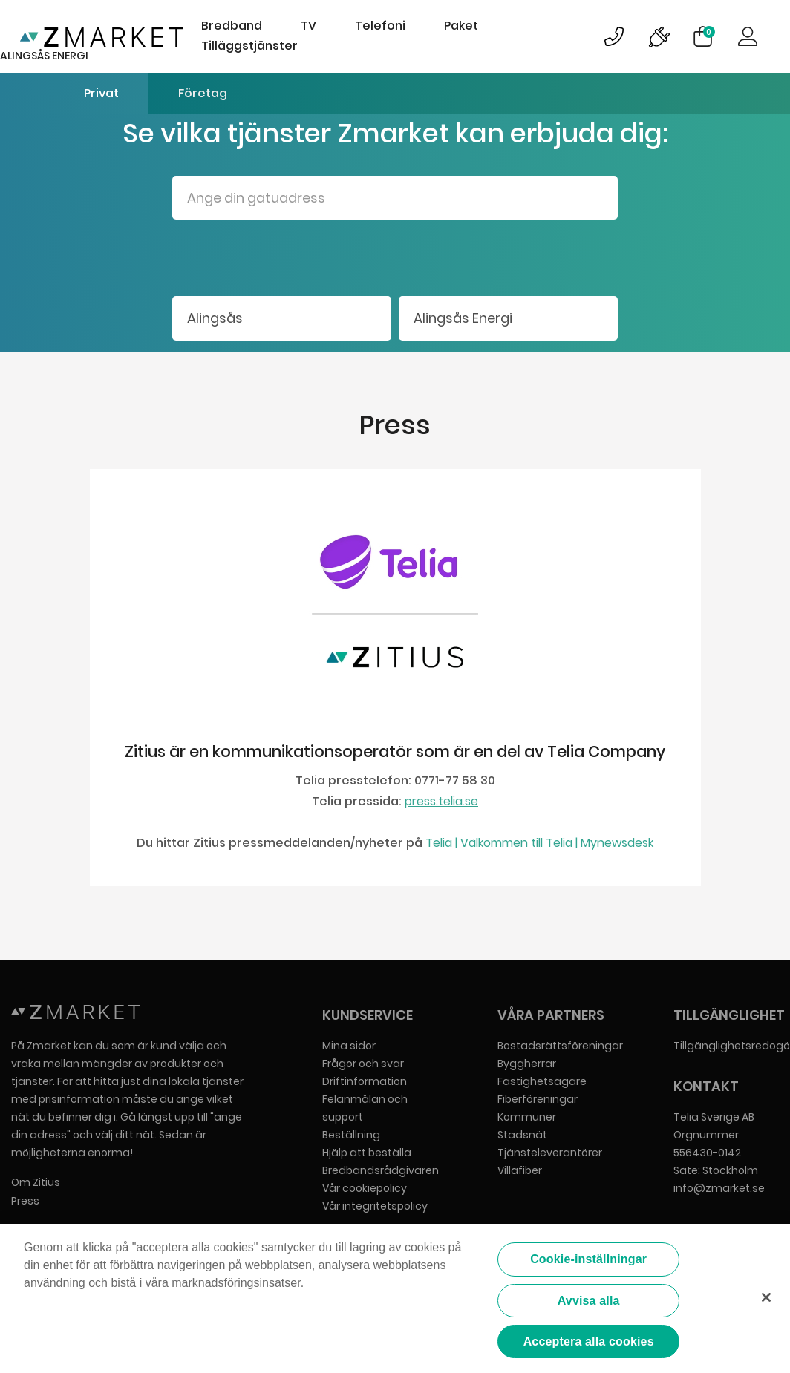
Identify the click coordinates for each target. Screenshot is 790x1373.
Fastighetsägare (542, 1081)
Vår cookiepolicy (364, 1188)
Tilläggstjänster (249, 45)
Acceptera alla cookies (588, 1341)
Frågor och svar (363, 1063)
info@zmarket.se (719, 1188)
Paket (461, 25)
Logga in (748, 36)
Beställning (351, 1134)
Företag (202, 93)
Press (25, 1200)
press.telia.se (441, 801)
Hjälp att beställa (366, 1152)
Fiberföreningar (537, 1099)
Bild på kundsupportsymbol (614, 36)
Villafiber (519, 1170)
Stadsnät (522, 1134)
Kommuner (526, 1117)
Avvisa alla (589, 1300)
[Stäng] (766, 1297)
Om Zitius (35, 1182)
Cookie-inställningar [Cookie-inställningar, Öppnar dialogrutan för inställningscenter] (588, 1259)
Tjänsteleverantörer (549, 1152)
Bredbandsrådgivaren (380, 1170)
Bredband (231, 25)
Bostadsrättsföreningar (560, 1045)
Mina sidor (349, 1045)
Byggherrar (526, 1063)
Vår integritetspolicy (375, 1206)
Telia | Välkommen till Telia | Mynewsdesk (539, 842)
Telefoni (380, 25)
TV (308, 25)
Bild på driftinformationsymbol (658, 36)
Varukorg (709, 32)
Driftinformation (364, 1081)
